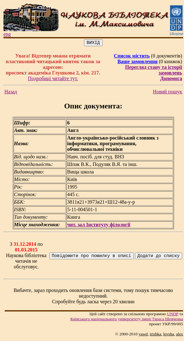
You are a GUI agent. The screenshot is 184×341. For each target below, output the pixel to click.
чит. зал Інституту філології (98, 225)
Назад (10, 92)
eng (7, 34)
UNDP (172, 314)
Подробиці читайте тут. (53, 79)
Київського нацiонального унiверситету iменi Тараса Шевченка (126, 319)
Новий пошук (167, 92)
